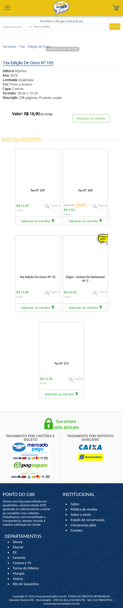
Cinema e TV (22, 563)
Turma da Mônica (26, 568)
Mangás (18, 573)
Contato (76, 530)
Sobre (75, 504)
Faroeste (19, 557)
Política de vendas (84, 509)
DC (15, 552)
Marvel (18, 547)
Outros (18, 578)
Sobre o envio (81, 514)
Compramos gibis (83, 525)
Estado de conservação (87, 520)
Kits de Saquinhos (26, 584)
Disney (18, 542)
